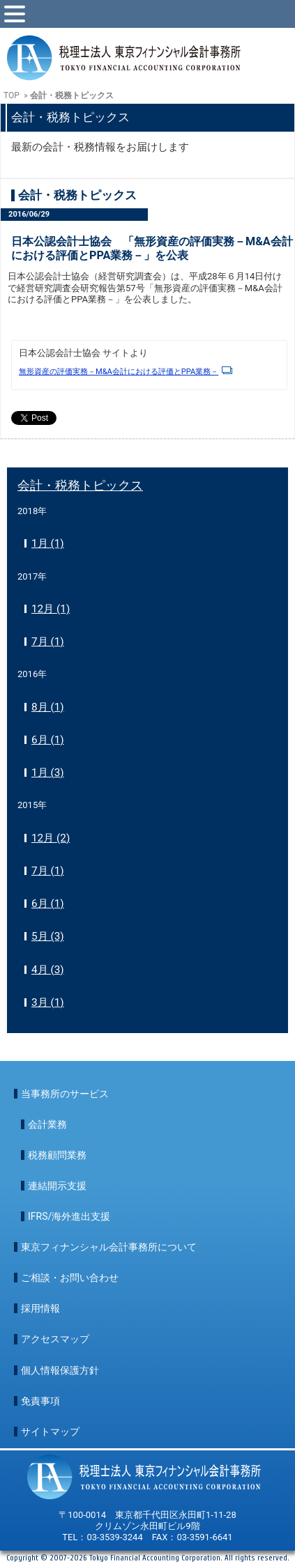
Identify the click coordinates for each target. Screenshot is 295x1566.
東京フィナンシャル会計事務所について (109, 1247)
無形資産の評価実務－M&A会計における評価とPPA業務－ (125, 371)
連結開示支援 (57, 1185)
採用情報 (40, 1308)
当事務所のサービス (65, 1093)
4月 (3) (47, 969)
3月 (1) (47, 1002)
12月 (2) (50, 838)
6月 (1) (47, 740)
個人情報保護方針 (60, 1370)
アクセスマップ (55, 1338)
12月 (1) (50, 609)
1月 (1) (47, 543)
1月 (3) (47, 772)
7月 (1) (47, 641)
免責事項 (40, 1400)
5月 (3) (47, 936)
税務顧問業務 (57, 1155)
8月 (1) (47, 707)
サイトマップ (50, 1431)
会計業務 (47, 1124)
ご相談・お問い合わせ (70, 1277)
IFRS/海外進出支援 (69, 1216)
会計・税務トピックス (80, 485)
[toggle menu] (14, 14)
